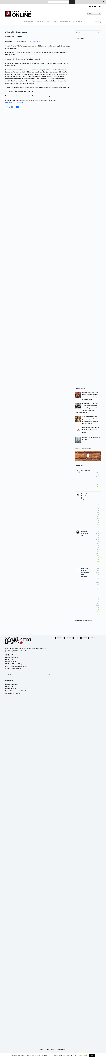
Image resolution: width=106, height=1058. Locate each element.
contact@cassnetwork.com (13, 668)
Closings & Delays (65, 22)
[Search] (98, 22)
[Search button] (99, 32)
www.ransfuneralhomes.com (14, 102)
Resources (41, 22)
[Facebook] (90, 6)
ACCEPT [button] (92, 1055)
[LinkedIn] (100, 6)
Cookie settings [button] (82, 1055)
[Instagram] (92, 6)
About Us (41, 1049)
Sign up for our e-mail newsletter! (39, 2)
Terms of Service (50, 1049)
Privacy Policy (61, 1049)
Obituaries (19, 36)
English (90, 13)
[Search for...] (86, 32)
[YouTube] (97, 6)
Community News (30, 22)
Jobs (48, 22)
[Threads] (95, 6)
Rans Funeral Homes (35, 42)
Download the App (77, 22)
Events (56, 22)
